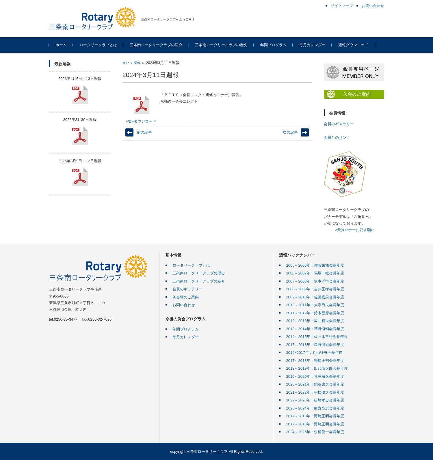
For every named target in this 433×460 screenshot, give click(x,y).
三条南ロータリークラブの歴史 (221, 45)
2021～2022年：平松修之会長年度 (315, 392)
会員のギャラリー (339, 124)
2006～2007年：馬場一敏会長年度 (315, 273)
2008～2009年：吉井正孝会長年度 (315, 289)
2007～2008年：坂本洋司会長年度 (315, 281)
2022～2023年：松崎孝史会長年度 (315, 400)
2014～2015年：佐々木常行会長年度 (317, 336)
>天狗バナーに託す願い (355, 230)
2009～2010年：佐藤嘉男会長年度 (315, 297)
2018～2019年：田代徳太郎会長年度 (317, 368)
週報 (137, 63)
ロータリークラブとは (98, 45)
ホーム (61, 45)
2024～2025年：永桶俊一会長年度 (315, 432)
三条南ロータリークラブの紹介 (156, 45)
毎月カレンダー (312, 45)
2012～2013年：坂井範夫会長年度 (315, 321)
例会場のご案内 (185, 297)
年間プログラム (273, 45)
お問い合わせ (183, 305)
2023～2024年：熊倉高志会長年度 (315, 408)
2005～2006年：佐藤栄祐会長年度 (315, 265)
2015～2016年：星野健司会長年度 (315, 345)
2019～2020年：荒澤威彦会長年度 (315, 376)
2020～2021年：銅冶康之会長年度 (315, 384)
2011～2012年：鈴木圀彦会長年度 (315, 313)
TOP (125, 63)
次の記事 (290, 132)
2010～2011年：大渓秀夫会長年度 (315, 305)
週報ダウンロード (353, 45)
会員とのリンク (337, 137)
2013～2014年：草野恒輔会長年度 (315, 329)
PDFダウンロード (141, 109)
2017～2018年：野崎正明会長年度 (315, 360)
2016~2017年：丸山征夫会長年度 (314, 352)
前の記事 (144, 132)
